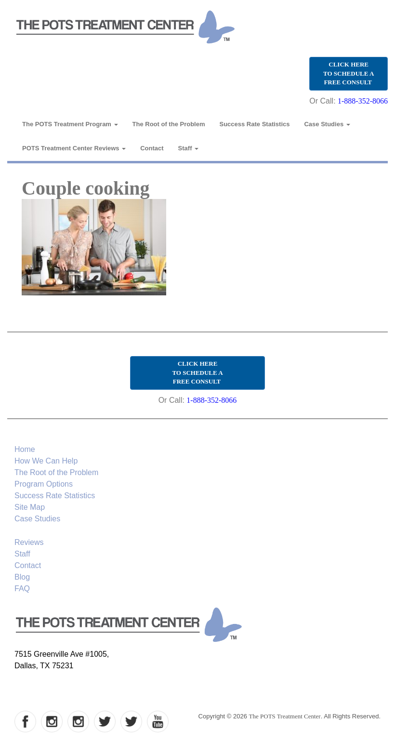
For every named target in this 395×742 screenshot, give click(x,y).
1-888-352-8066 (363, 101)
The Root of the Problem (168, 124)
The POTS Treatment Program (70, 124)
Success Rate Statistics (255, 124)
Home (24, 449)
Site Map (29, 507)
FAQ (22, 588)
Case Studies (327, 124)
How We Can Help (46, 461)
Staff (188, 148)
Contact (151, 148)
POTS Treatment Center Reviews (74, 148)
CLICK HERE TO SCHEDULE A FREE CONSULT (348, 73)
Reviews (28, 542)
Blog (22, 577)
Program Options (43, 484)
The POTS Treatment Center (285, 716)
